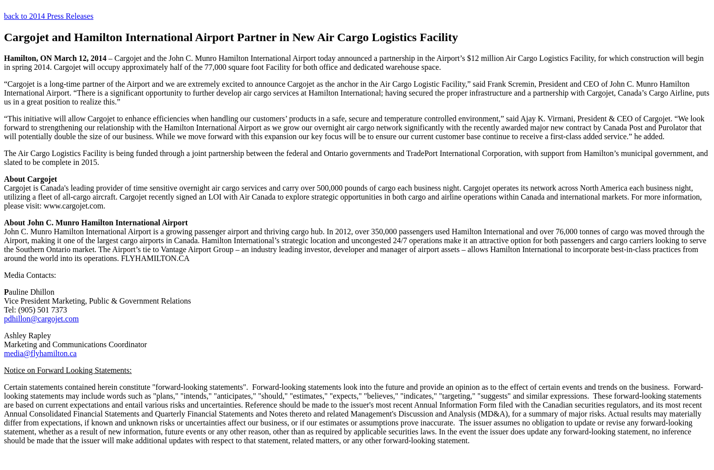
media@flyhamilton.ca (40, 353)
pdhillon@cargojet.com (41, 318)
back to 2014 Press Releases (48, 16)
